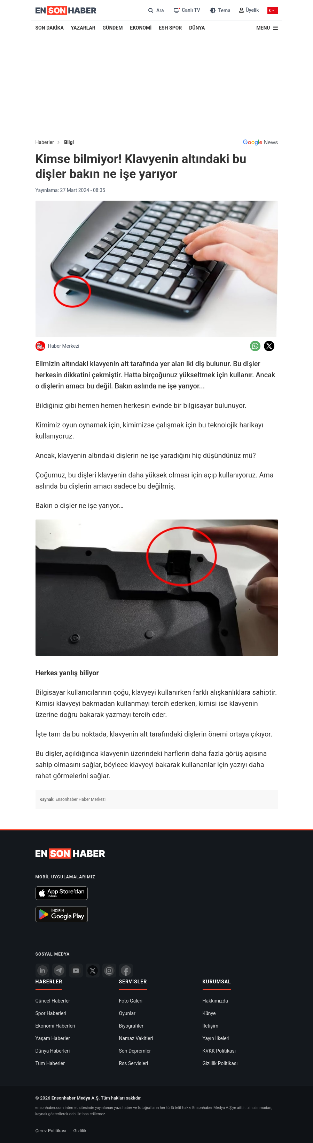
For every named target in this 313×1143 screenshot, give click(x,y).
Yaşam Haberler (53, 1038)
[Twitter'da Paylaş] (269, 346)
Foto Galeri (131, 1001)
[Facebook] (126, 970)
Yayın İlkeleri (216, 1038)
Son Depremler (135, 1051)
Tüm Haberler (50, 1063)
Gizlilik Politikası (220, 1063)
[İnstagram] (109, 970)
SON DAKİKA (50, 28)
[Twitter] (93, 970)
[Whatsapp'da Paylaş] (255, 346)
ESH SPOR (170, 28)
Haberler (45, 142)
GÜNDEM (113, 28)
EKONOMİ (140, 28)
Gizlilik (80, 1130)
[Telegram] (59, 970)
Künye (209, 1013)
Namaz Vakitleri (136, 1038)
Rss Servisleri (133, 1063)
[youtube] (76, 970)
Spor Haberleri (51, 1013)
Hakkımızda (215, 1001)
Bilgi (69, 142)
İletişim (211, 1026)
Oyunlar (127, 1013)
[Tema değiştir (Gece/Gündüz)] (219, 10)
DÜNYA (197, 28)
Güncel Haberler (53, 1001)
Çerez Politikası (51, 1130)
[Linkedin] (42, 970)
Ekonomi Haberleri (56, 1026)
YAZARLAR (83, 28)
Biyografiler (131, 1026)
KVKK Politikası (219, 1051)
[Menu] (266, 28)
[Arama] (155, 10)
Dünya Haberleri (53, 1051)
